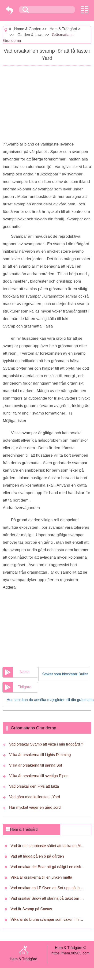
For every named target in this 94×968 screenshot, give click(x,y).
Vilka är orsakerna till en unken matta (41, 877)
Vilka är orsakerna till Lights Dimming (40, 755)
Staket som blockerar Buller (65, 674)
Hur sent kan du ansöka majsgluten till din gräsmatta (50, 700)
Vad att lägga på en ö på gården (37, 856)
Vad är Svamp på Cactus (31, 909)
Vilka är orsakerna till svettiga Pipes (38, 776)
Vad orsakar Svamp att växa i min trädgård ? (46, 744)
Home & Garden (27, 29)
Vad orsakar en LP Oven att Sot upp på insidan (48, 888)
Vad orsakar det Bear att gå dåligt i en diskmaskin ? (48, 867)
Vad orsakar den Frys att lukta (34, 786)
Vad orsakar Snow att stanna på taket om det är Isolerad (48, 898)
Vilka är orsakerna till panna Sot (35, 765)
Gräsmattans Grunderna (33, 728)
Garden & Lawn (31, 35)
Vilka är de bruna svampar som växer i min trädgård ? (48, 919)
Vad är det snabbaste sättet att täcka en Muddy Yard (48, 846)
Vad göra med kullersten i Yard (34, 797)
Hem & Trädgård (63, 29)
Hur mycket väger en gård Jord (35, 807)
